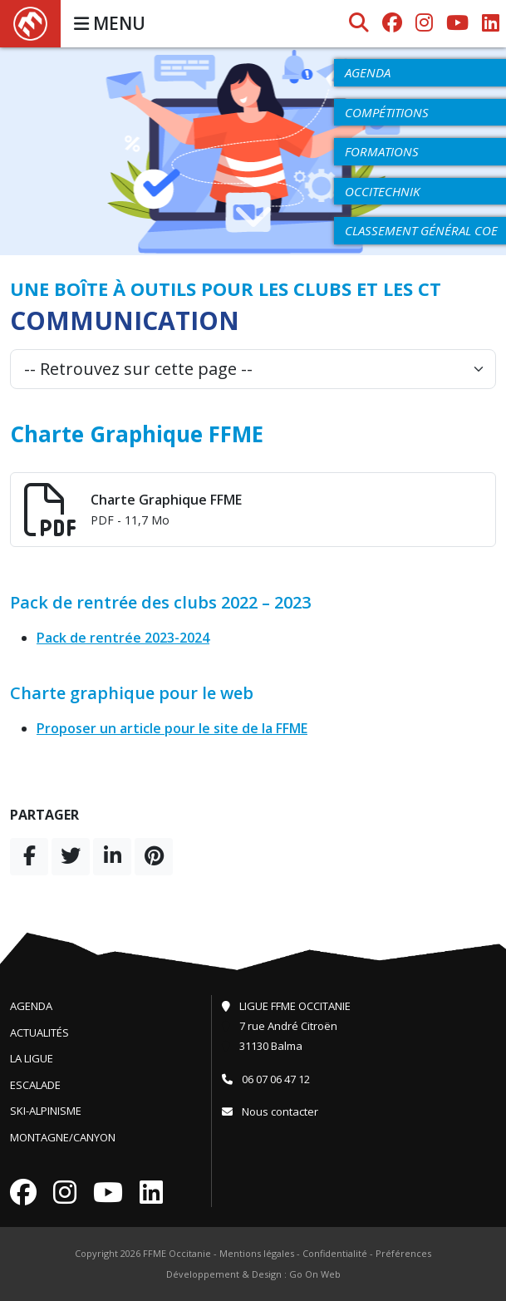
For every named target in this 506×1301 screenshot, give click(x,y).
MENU (109, 23)
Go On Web (315, 1274)
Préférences (403, 1253)
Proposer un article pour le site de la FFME (172, 728)
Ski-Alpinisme (45, 1110)
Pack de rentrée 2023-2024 (123, 637)
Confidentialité (334, 1253)
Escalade (35, 1084)
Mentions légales (256, 1253)
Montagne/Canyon (62, 1137)
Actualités (39, 1032)
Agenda (31, 1005)
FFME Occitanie (177, 1253)
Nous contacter (270, 1111)
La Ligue (31, 1058)
